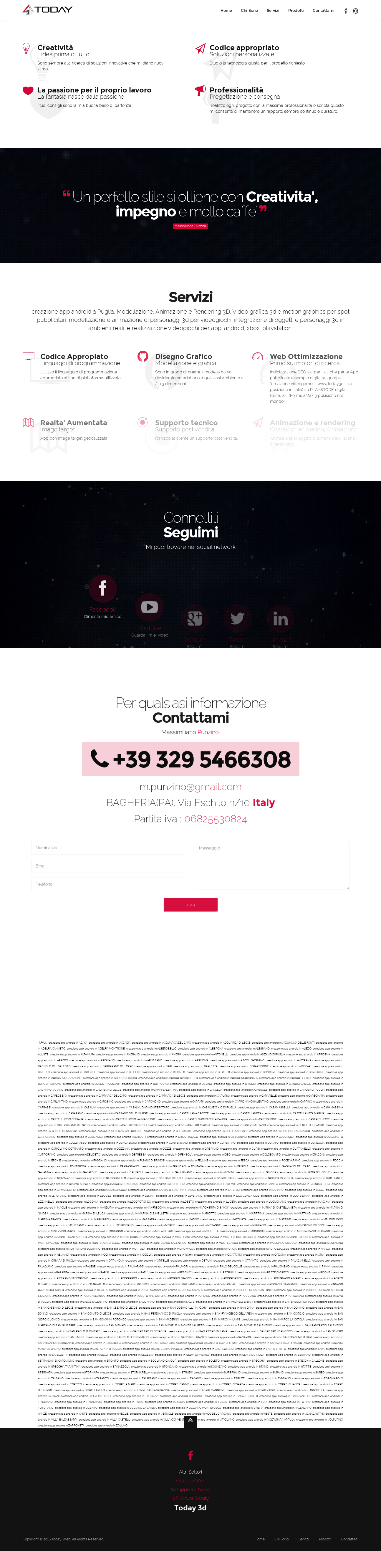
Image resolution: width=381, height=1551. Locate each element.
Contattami (323, 10)
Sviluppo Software (190, 1489)
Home (226, 10)
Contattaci (349, 1539)
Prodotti (296, 10)
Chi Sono (249, 10)
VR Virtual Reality (190, 1498)
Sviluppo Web (190, 1481)
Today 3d (190, 1508)
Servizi (273, 10)
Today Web (61, 1539)
